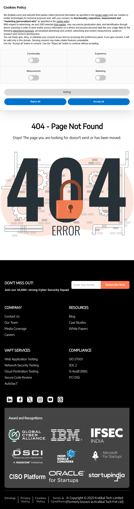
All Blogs (9, 69)
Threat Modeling (15, 79)
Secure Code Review (18, 377)
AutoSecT (69, 79)
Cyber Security (34, 69)
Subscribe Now (115, 284)
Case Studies (77, 322)
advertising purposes (23, 430)
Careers (10, 335)
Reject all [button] (35, 500)
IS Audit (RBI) (78, 371)
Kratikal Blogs (67, 33)
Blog (72, 316)
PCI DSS (74, 377)
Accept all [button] (98, 500)
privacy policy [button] (102, 414)
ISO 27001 (76, 359)
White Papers (78, 328)
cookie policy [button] (62, 420)
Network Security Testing (22, 365)
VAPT (76, 69)
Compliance (94, 69)
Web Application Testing (21, 359)
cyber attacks (45, 79)
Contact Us (12, 316)
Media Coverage (15, 328)
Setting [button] (67, 491)
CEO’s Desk (59, 69)
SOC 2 (73, 365)
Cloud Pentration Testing (21, 371)
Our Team (11, 322)
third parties (60, 423)
